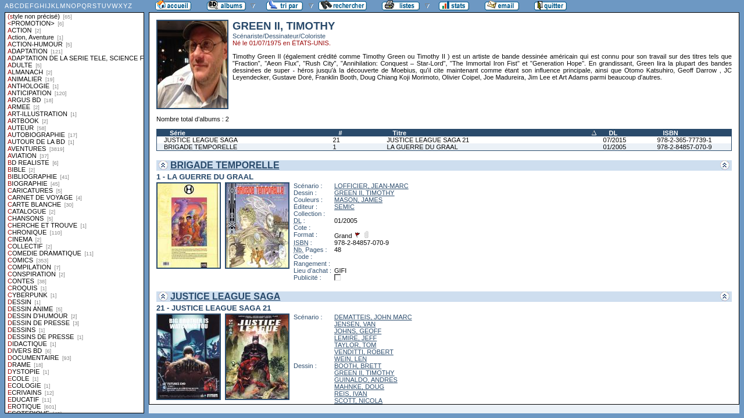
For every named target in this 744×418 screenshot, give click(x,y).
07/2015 (615, 139)
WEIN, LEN (350, 358)
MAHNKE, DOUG (359, 386)
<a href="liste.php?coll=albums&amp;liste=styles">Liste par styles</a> (74, 206)
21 (336, 139)
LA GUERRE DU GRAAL (422, 146)
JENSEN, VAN (354, 323)
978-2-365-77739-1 (684, 139)
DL (613, 132)
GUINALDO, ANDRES (366, 379)
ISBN (670, 132)
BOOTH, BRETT (357, 365)
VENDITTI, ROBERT (364, 351)
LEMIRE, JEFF (355, 337)
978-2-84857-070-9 (684, 146)
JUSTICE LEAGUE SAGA (201, 139)
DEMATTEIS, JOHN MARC (373, 317)
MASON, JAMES (358, 199)
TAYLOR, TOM (355, 344)
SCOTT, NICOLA (358, 400)
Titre (400, 132)
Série (177, 132)
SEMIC (344, 206)
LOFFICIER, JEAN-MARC (371, 185)
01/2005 (615, 146)
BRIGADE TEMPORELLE (200, 146)
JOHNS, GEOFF (357, 330)
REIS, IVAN (350, 393)
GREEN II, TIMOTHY (364, 192)
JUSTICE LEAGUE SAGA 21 (428, 139)
